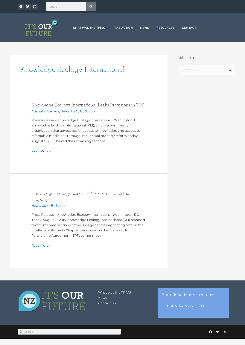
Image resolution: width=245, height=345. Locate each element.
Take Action (123, 28)
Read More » (41, 157)
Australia (38, 117)
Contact (189, 28)
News (144, 28)
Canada (53, 117)
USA (74, 117)
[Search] (91, 6)
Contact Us (107, 309)
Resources (165, 28)
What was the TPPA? (88, 28)
